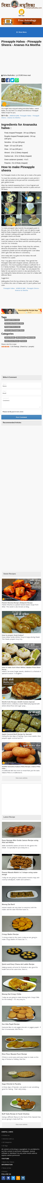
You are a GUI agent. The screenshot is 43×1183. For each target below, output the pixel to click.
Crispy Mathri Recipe (10, 934)
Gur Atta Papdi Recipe (11, 1024)
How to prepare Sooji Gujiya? (13, 635)
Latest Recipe (9, 817)
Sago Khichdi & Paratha (11, 1084)
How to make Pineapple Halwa (14, 323)
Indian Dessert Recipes (12, 341)
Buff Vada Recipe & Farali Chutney (15, 1114)
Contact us (5, 1135)
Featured (23, 341)
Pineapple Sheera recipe (12, 327)
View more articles (21, 778)
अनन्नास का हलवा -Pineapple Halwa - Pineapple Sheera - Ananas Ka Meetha (20, 117)
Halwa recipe (31, 337)
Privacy (4, 1171)
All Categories (7, 1142)
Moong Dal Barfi (8, 904)
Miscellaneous (21, 337)
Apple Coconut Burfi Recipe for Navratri (17, 734)
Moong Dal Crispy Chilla (11, 994)
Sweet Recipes (9, 574)
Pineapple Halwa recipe (12, 320)
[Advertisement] (21, 56)
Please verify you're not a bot (13, 412)
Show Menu (21, 32)
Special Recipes (10, 337)
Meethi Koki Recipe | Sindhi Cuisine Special (18, 702)
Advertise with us (8, 1139)
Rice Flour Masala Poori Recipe (14, 1054)
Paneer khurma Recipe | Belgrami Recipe (17, 603)
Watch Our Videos (8, 1162)
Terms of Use (6, 1168)
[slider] (5, 346)
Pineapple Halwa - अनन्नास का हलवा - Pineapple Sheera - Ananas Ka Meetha (21, 289)
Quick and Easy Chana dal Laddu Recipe (18, 964)
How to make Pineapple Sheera (14, 330)
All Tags (5, 1146)
